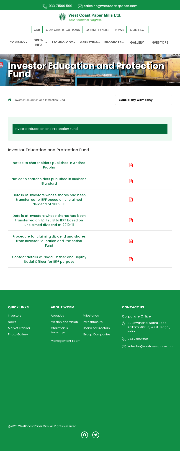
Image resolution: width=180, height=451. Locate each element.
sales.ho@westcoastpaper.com (107, 6)
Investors (14, 314)
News (119, 29)
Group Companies (97, 333)
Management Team (65, 340)
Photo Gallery (18, 333)
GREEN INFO (40, 42)
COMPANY (18, 42)
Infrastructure (93, 321)
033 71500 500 (57, 6)
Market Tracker (19, 327)
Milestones (91, 314)
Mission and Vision (64, 321)
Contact (138, 29)
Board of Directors (96, 327)
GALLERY (137, 42)
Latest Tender (98, 29)
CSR (37, 29)
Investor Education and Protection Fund (46, 128)
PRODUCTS (114, 42)
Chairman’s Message (59, 329)
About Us (57, 314)
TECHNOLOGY (63, 42)
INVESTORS (160, 42)
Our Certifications (63, 29)
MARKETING (90, 42)
